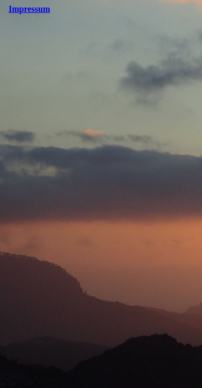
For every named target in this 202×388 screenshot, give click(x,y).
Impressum (29, 8)
